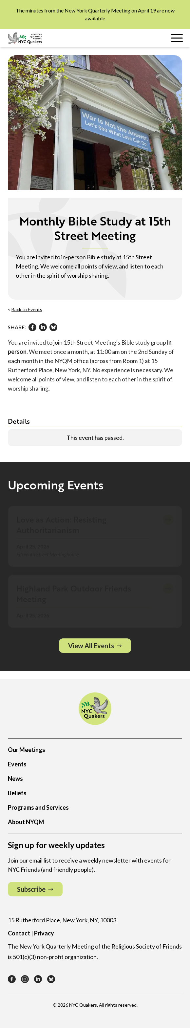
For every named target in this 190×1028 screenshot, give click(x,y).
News (15, 778)
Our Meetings (26, 749)
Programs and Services (38, 807)
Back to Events (26, 309)
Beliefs (17, 793)
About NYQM (26, 821)
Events (17, 764)
